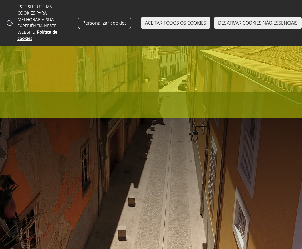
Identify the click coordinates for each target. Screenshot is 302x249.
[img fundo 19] (151, 124)
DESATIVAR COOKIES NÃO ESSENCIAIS (258, 23)
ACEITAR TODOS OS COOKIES (175, 23)
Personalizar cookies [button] (104, 23)
